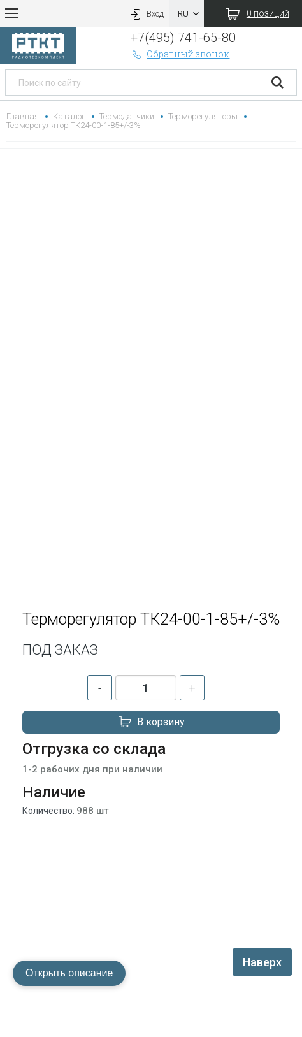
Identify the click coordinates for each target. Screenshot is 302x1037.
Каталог (69, 116)
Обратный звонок (180, 54)
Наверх (262, 962)
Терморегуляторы (202, 116)
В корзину (151, 722)
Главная (22, 116)
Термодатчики (126, 116)
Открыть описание (69, 973)
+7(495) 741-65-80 (183, 37)
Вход (146, 13)
